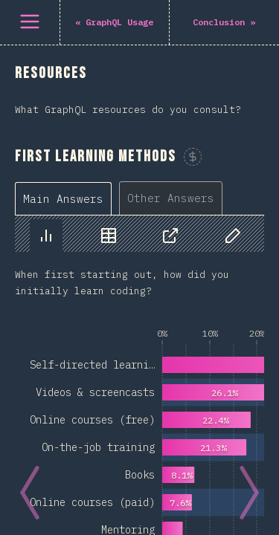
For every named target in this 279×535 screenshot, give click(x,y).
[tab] (63, 198)
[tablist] (122, 198)
